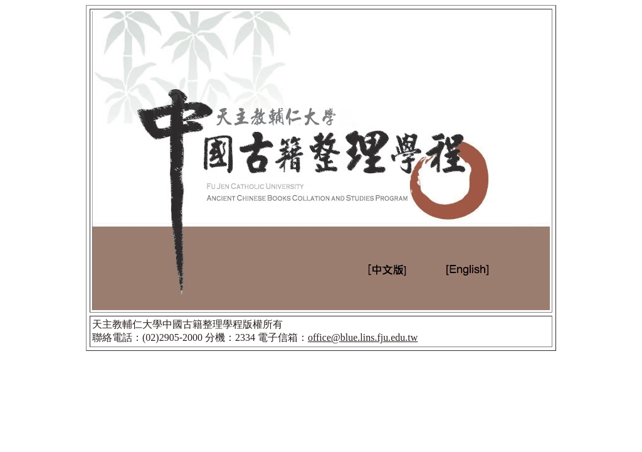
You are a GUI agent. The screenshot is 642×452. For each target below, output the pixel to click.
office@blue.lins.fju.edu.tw (363, 337)
